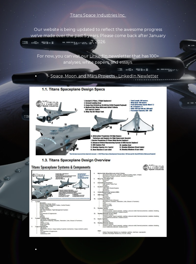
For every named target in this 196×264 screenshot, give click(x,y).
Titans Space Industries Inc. (98, 15)
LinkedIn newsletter (110, 56)
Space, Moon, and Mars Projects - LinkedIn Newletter (104, 76)
